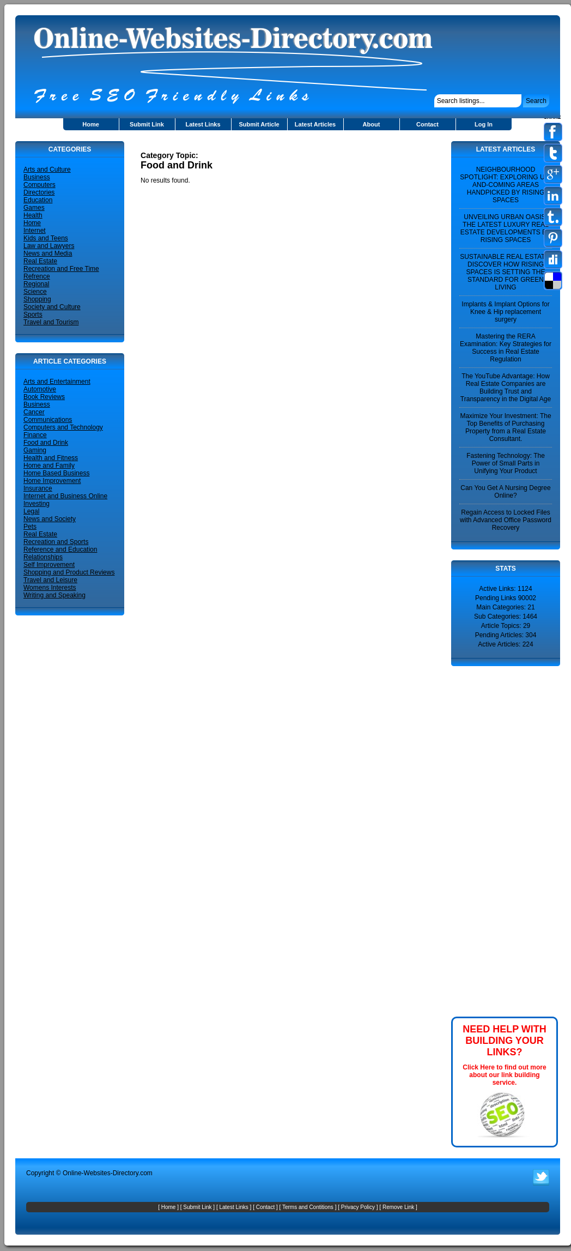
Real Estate (40, 261)
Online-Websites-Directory (100, 1173)
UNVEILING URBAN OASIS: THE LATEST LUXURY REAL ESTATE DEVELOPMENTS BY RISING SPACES (505, 228)
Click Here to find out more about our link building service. (504, 1074)
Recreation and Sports (55, 542)
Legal (31, 511)
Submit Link (147, 124)
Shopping (37, 299)
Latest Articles (315, 124)
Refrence (36, 276)
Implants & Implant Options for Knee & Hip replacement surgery (505, 311)
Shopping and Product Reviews (68, 572)
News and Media (47, 253)
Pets (30, 526)
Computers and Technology (63, 427)
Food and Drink (45, 442)
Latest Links (202, 124)
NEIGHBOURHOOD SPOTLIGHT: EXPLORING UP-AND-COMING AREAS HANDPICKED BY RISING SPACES (505, 185)
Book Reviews (44, 397)
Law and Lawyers (48, 246)
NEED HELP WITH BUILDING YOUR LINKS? (504, 1040)
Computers (39, 185)
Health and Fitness (50, 458)
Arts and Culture (47, 169)
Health (32, 215)
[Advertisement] (268, 145)
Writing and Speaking (54, 595)
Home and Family (49, 465)
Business (36, 177)
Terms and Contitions (307, 1207)
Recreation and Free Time (61, 269)
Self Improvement (49, 565)
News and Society (49, 519)
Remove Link (398, 1207)
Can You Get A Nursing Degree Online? (505, 491)
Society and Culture (52, 307)
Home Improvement (52, 481)
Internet (34, 230)
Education (37, 200)
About (371, 124)
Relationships (43, 557)
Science (35, 291)
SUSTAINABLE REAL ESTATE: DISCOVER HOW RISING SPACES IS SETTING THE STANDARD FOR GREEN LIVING (505, 272)
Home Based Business (56, 473)
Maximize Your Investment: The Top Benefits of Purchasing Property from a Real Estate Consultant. (505, 427)
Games (34, 207)
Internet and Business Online (65, 496)
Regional (36, 284)
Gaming (34, 450)
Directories (38, 192)
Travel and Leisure (50, 580)
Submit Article (259, 124)
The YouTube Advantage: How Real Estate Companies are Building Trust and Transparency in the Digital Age (505, 387)
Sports (32, 314)
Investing (36, 503)
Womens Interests (49, 587)
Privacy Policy (358, 1207)
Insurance (37, 488)
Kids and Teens (45, 238)
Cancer (34, 412)
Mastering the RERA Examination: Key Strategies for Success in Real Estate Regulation (505, 348)
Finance (35, 435)
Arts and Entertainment (56, 381)
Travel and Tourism (50, 322)
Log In (484, 124)
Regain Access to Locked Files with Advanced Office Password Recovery (505, 520)
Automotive (39, 389)
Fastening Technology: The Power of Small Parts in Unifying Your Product (505, 463)
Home (90, 124)
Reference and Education (60, 549)
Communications (47, 420)
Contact (427, 124)
